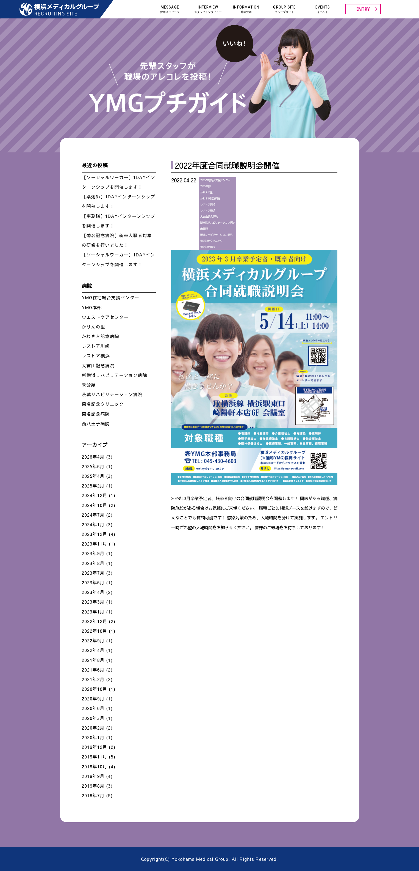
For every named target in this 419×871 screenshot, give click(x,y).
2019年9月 (93, 776)
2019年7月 (93, 795)
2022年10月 (94, 631)
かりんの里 (206, 192)
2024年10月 (94, 505)
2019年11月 (94, 757)
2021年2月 (93, 679)
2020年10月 (94, 689)
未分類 (203, 229)
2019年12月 (94, 747)
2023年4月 (93, 592)
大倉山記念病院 (208, 216)
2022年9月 (93, 640)
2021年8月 (93, 660)
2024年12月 (94, 495)
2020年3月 (93, 718)
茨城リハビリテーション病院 (216, 235)
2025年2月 (93, 486)
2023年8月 (93, 563)
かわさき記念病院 (210, 198)
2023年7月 (93, 573)
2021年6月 (93, 670)
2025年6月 (93, 466)
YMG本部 (205, 186)
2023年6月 (93, 582)
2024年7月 (93, 515)
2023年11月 (94, 544)
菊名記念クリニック (211, 241)
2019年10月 (94, 766)
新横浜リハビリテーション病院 (217, 222)
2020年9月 (93, 698)
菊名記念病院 (207, 247)
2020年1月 (93, 737)
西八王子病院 (96, 423)
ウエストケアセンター (105, 317)
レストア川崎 (207, 204)
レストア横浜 (207, 210)
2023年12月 (94, 534)
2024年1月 (93, 524)
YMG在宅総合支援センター (215, 180)
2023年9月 (93, 553)
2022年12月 (94, 621)
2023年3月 (93, 602)
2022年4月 (93, 650)
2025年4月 (93, 476)
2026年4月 (93, 457)
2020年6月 (93, 708)
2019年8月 (93, 786)
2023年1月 (93, 612)
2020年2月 (93, 728)
